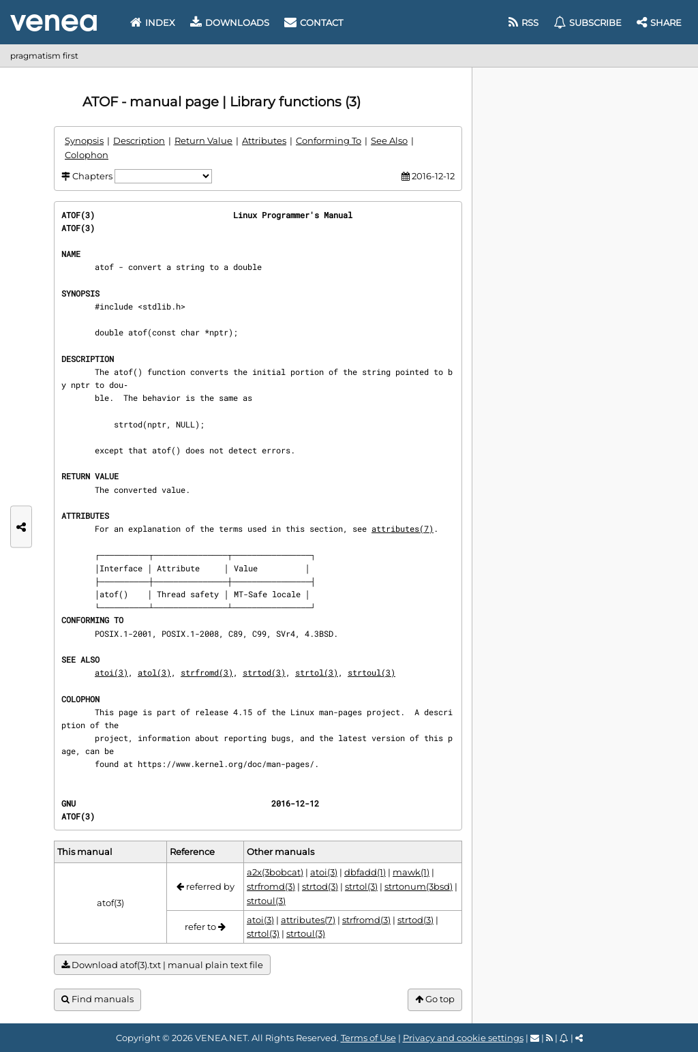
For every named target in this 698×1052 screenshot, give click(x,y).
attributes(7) (402, 528)
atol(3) (154, 672)
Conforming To (328, 140)
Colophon (86, 154)
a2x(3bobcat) (275, 872)
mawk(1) (411, 872)
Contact (313, 22)
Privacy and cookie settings (463, 1037)
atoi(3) (111, 672)
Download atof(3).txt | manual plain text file (162, 965)
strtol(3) (316, 672)
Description (139, 140)
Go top (435, 999)
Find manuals (97, 999)
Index (152, 22)
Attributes (264, 140)
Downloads (229, 22)
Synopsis (84, 140)
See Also (389, 140)
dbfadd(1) (365, 872)
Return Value (203, 140)
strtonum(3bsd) (418, 886)
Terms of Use (368, 1037)
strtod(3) (264, 672)
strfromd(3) (207, 672)
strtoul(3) (371, 672)
